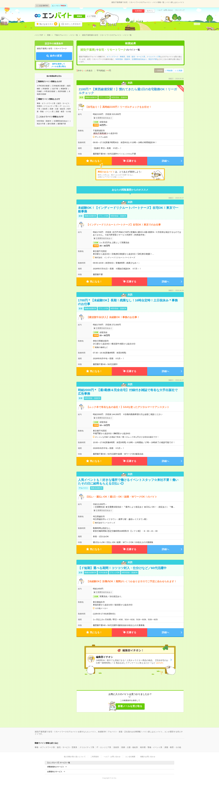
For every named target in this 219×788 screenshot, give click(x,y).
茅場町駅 (45, 89)
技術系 (44, 109)
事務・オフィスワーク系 (46, 103)
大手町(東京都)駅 (43, 86)
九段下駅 (55, 89)
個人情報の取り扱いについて (75, 756)
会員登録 (138, 11)
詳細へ (165, 161)
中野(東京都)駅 (49, 91)
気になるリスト (48, 23)
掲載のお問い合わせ (147, 756)
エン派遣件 (42, 6)
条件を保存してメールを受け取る (58, 65)
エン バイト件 (59, 6)
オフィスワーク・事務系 (116, 57)
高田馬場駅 (62, 91)
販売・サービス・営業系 (67, 747)
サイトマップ (179, 10)
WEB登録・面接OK (44, 121)
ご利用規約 (94, 756)
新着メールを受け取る (130, 706)
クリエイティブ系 (50, 106)
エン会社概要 (130, 756)
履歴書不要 (61, 124)
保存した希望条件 (73, 24)
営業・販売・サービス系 (136, 57)
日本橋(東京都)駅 (58, 86)
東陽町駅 (64, 89)
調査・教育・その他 (63, 111)
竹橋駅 (39, 91)
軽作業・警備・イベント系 (151, 747)
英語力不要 (41, 124)
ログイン (150, 11)
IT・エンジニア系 (104, 747)
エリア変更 (91, 16)
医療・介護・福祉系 (57, 109)
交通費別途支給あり (61, 121)
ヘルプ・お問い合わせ (165, 10)
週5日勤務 (51, 124)
